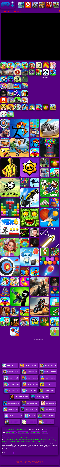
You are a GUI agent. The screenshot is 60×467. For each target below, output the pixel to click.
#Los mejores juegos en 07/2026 (16, 441)
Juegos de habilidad (23, 432)
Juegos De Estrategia (28, 366)
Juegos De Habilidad (11, 372)
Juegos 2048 (45, 432)
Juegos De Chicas (29, 372)
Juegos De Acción (11, 378)
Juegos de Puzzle (21, 429)
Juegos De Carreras (48, 372)
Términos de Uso (38, 462)
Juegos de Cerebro (11, 432)
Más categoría (17, 435)
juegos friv (17, 453)
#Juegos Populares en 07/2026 (33, 441)
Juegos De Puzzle (9, 366)
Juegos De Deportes (48, 366)
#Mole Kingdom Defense (40, 439)
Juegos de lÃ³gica (35, 432)
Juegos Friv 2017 (5, 4)
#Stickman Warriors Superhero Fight (19, 439)
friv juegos (9, 453)
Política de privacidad (26, 462)
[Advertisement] (46, 89)
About (18, 462)
